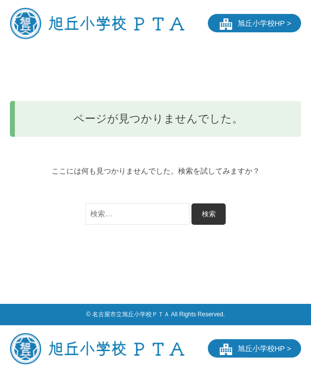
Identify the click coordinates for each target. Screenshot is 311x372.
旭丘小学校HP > (265, 23)
